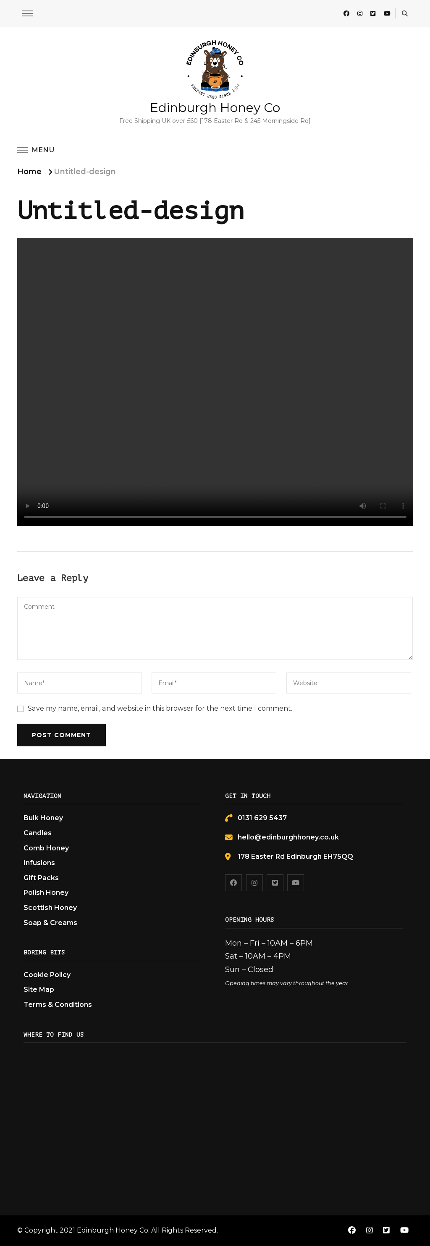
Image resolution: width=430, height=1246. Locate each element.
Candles (38, 833)
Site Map (39, 989)
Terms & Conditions (58, 1005)
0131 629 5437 (262, 818)
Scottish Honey (50, 908)
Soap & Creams (50, 923)
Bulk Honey (43, 818)
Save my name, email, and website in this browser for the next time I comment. (160, 708)
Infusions (39, 863)
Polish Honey (46, 893)
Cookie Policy (47, 975)
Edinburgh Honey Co (215, 107)
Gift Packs (41, 878)
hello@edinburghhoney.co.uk (288, 837)
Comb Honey (46, 848)
